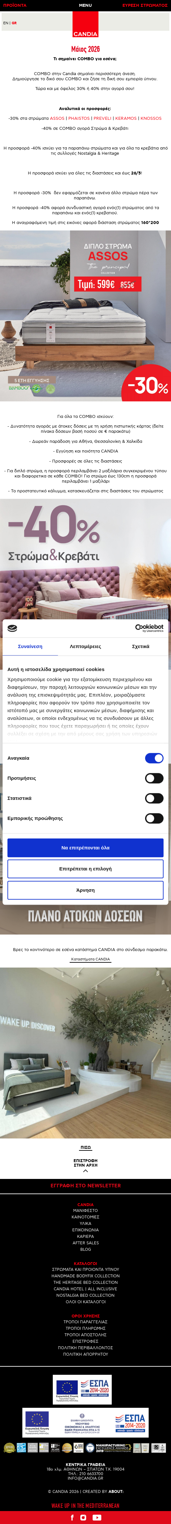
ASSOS (57, 118)
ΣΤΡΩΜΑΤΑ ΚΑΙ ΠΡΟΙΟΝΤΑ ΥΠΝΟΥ (85, 1270)
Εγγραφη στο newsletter (86, 1186)
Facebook (72, 1517)
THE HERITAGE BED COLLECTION (85, 1283)
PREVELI (102, 118)
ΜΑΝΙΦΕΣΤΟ (85, 1211)
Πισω (86, 1148)
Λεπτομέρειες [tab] (85, 646)
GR (14, 23)
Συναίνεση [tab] (30, 646)
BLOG (85, 1250)
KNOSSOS (151, 118)
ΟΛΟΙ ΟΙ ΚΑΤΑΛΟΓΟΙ (86, 1302)
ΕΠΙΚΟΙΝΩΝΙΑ (85, 1230)
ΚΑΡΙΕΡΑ (85, 1237)
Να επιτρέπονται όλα (86, 847)
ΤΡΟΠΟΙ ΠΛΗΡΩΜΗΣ (86, 1329)
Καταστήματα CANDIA (90, 959)
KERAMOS (126, 118)
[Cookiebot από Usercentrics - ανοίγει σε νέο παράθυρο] (135, 628)
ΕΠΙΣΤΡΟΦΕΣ (85, 1341)
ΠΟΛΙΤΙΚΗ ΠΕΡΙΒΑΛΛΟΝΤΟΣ (85, 1348)
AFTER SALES (86, 1243)
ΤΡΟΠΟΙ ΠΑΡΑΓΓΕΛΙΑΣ (85, 1322)
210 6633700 (91, 1474)
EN (7, 23)
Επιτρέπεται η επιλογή (85, 868)
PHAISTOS (79, 118)
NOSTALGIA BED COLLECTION (85, 1296)
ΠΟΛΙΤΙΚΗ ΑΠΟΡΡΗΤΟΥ (85, 1354)
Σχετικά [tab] (140, 646)
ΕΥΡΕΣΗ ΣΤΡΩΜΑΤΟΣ (145, 5)
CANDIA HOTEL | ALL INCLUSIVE (85, 1289)
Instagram (83, 1517)
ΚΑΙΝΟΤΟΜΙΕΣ (85, 1217)
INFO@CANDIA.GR (85, 1478)
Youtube (96, 1517)
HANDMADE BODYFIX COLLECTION (85, 1276)
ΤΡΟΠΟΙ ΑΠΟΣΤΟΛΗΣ (85, 1335)
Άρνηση (85, 890)
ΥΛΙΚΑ (85, 1224)
